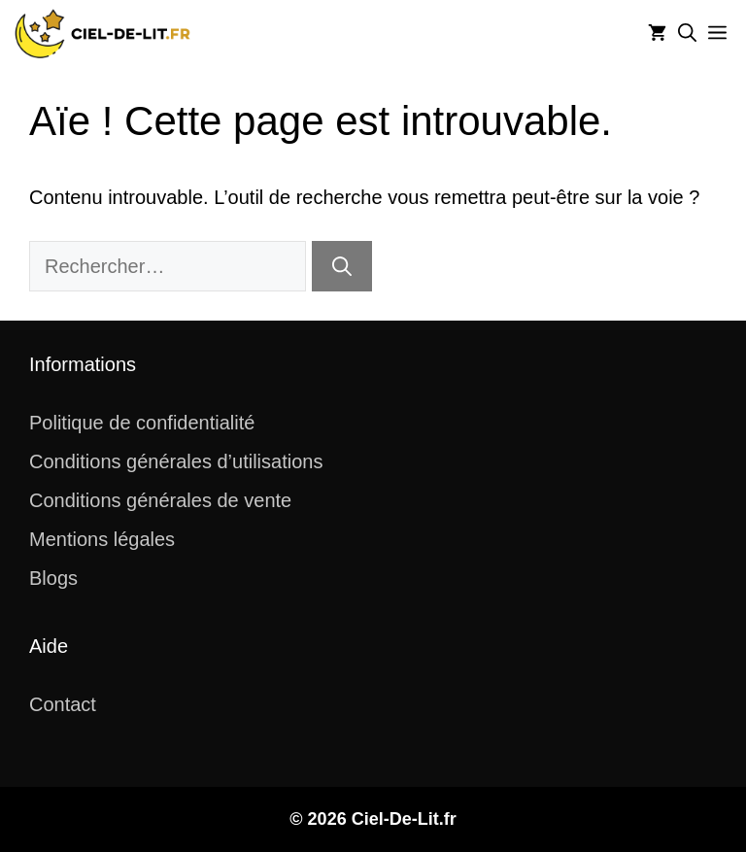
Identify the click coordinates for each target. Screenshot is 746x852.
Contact (62, 704)
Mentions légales (102, 539)
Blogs (53, 578)
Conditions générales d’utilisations (175, 461)
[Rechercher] (342, 266)
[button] (687, 34)
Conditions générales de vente (160, 500)
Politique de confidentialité (141, 422)
